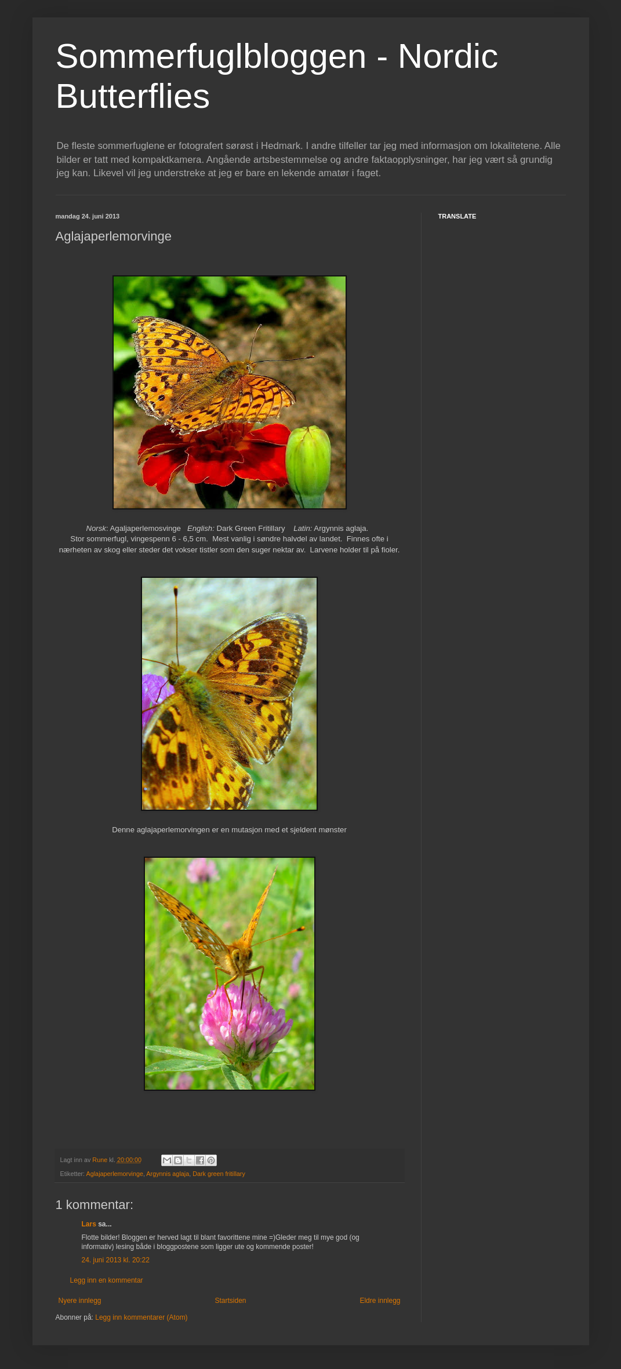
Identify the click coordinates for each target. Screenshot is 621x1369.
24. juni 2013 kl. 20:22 (116, 1260)
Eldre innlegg (379, 1301)
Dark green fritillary (219, 1173)
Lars (89, 1224)
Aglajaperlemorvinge (114, 1173)
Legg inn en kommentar (106, 1280)
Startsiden (230, 1301)
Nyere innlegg (80, 1301)
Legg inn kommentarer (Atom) (141, 1317)
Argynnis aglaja (167, 1173)
